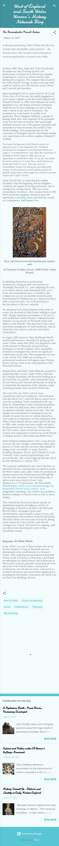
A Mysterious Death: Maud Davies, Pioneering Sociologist (22, 710)
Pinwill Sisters (21, 607)
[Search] (54, 6)
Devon (7, 607)
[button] (54, 32)
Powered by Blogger (29, 833)
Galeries (36, 840)
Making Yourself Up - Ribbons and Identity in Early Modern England (22, 791)
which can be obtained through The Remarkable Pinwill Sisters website (28, 487)
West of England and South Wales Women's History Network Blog (29, 14)
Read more (50, 738)
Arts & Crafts (11, 600)
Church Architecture (32, 600)
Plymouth (37, 607)
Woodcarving (10, 613)
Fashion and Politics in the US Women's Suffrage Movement (24, 750)
